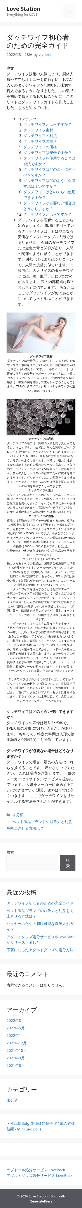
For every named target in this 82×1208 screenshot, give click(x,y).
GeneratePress (41, 1201)
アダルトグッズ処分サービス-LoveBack (39, 1175)
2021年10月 (17, 1050)
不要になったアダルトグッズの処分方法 (40, 949)
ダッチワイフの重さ (40, 141)
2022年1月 (16, 1035)
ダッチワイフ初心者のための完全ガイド (40, 903)
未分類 (18, 814)
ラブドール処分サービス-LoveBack (36, 1169)
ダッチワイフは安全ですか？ (47, 152)
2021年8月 (16, 1065)
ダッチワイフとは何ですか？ (47, 124)
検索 (10, 852)
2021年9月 (16, 1057)
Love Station (23, 8)
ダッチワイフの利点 (40, 135)
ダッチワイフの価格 (40, 146)
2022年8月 (16, 1020)
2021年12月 (17, 1042)
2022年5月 (16, 1027)
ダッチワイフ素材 (38, 130)
